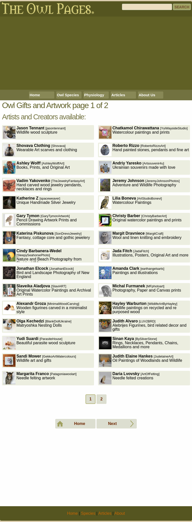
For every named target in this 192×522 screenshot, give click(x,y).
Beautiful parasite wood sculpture (39, 342)
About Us (147, 95)
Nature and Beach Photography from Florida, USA (42, 256)
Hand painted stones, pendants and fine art (144, 149)
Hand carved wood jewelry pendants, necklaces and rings (44, 185)
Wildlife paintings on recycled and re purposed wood (138, 307)
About (119, 513)
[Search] (147, 7)
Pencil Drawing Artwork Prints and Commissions (40, 220)
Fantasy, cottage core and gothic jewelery (46, 237)
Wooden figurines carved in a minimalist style (45, 307)
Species (88, 513)
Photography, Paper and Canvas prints (140, 290)
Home (35, 95)
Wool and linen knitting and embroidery (140, 237)
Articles (118, 95)
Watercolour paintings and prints (143, 132)
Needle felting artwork (39, 378)
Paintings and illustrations (131, 272)
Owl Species (68, 95)
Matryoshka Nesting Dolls (37, 325)
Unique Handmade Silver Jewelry (39, 202)
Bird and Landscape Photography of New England (46, 272)
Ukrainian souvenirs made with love (137, 167)
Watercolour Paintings (130, 202)
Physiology (94, 95)
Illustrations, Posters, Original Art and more (143, 255)
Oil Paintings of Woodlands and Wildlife (140, 360)
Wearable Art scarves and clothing (40, 149)
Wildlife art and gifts (39, 360)
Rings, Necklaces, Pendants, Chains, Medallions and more (138, 342)
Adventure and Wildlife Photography (139, 185)
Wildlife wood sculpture (34, 132)
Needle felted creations (129, 378)
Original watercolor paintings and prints (140, 220)
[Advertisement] (96, 53)
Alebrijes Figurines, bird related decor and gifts (142, 325)
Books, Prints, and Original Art (36, 167)
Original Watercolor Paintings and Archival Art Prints (47, 290)
